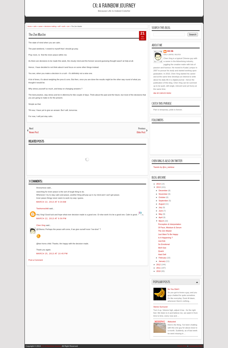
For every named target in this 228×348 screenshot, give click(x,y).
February (162, 258)
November (163, 194)
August (162, 204)
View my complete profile (162, 93)
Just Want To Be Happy (168, 234)
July (160, 207)
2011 (158, 268)
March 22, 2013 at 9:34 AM (51, 202)
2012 (158, 264)
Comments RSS (195, 346)
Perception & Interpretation (169, 224)
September (163, 201)
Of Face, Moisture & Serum (169, 227)
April (161, 217)
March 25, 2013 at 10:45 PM (52, 253)
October (162, 197)
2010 (158, 271)
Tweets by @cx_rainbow (163, 167)
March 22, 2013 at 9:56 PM (51, 218)
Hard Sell (162, 254)
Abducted (172, 322)
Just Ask (161, 241)
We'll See (162, 248)
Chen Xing (40, 225)
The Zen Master (37, 34)
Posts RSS (182, 346)
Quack (161, 251)
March (161, 221)
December (163, 190)
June (161, 211)
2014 (158, 184)
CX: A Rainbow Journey (114, 6)
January (162, 261)
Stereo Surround (160, 307)
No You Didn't (173, 289)
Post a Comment (36, 260)
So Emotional (164, 244)
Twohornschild (42, 208)
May (160, 214)
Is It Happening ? (165, 238)
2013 (158, 187)
